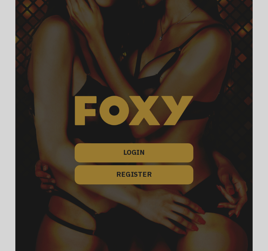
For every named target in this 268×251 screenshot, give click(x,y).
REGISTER (134, 175)
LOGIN (134, 153)
